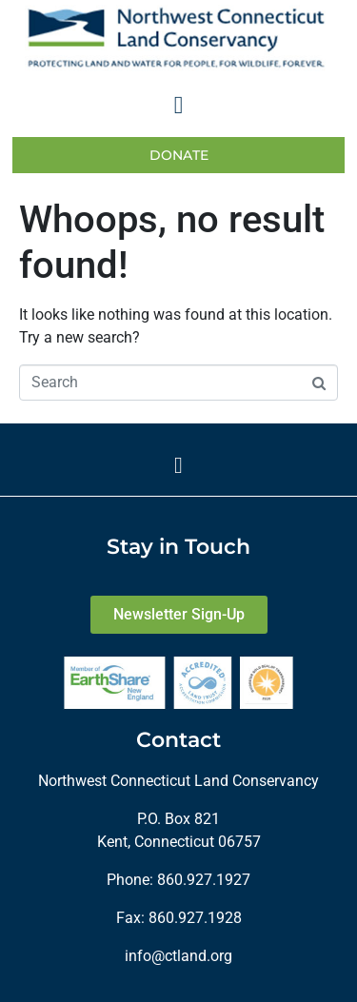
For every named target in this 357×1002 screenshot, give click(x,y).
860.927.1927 (203, 880)
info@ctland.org (178, 956)
